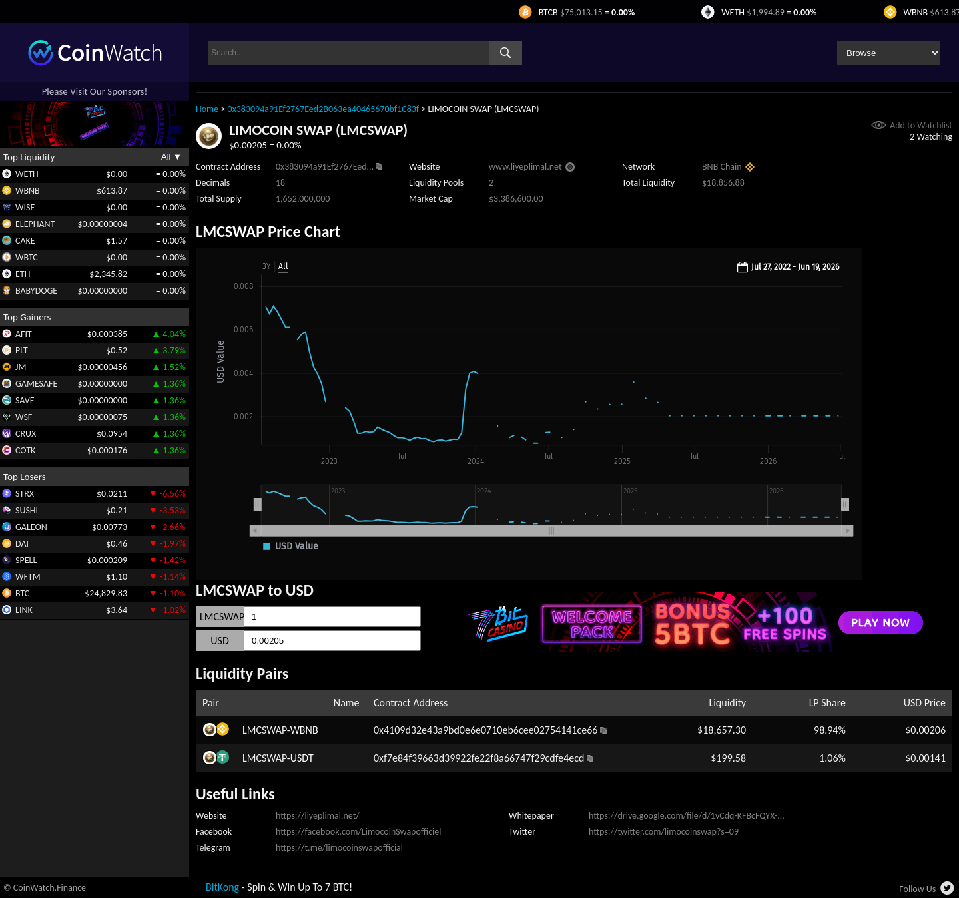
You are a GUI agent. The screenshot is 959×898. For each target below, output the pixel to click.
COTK (25, 450)
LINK (24, 610)
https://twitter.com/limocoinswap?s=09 (664, 831)
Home (207, 108)
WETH (27, 174)
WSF (23, 417)
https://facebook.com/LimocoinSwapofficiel (358, 831)
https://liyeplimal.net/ (318, 815)
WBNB (27, 190)
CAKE (25, 240)
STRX (24, 493)
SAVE (25, 400)
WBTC (26, 257)
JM (20, 367)
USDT (302, 758)
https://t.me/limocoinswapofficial (339, 847)
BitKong (222, 887)
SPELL (26, 560)
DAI (22, 543)
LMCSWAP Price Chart (268, 231)
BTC (22, 593)
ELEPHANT (35, 224)
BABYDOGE (36, 290)
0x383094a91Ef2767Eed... (325, 166)
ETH (22, 274)
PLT (21, 350)
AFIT (23, 333)
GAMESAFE (36, 383)
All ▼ (171, 157)
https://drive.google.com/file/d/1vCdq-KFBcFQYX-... (687, 815)
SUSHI (26, 510)
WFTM (28, 576)
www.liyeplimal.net (525, 166)
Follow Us (917, 889)
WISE (25, 207)
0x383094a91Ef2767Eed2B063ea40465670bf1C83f (324, 108)
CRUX (25, 433)
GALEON (31, 527)
